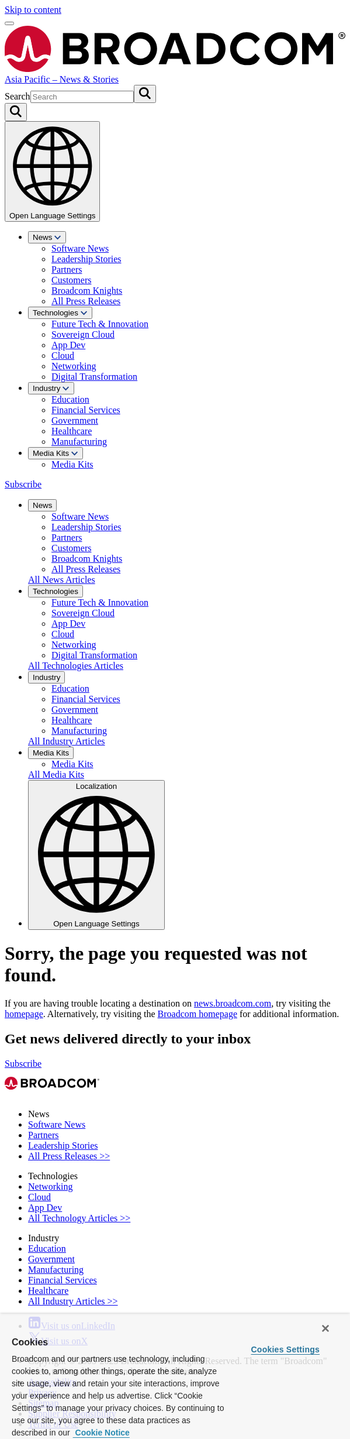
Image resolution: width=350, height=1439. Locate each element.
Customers (71, 280)
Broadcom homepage (197, 1014)
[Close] (325, 1328)
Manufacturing (79, 442)
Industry (51, 388)
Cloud (62, 355)
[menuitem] (186, 269)
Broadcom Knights (86, 291)
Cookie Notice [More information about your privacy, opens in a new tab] (101, 1432)
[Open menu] (9, 23)
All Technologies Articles (75, 666)
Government (74, 420)
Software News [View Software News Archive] (56, 1124)
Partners (66, 269)
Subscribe (23, 484)
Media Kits (55, 453)
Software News (80, 248)
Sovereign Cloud (83, 334)
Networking (73, 366)
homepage (24, 1014)
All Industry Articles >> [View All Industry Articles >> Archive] (73, 1301)
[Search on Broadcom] (16, 112)
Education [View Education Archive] (47, 1248)
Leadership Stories (86, 259)
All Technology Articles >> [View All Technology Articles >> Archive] (79, 1218)
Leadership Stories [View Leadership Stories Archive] (63, 1145)
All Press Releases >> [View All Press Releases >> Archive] (69, 1156)
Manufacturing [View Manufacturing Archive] (56, 1270)
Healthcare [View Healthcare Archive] (48, 1291)
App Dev (68, 345)
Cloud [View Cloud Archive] (39, 1197)
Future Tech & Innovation (99, 324)
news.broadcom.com (232, 1003)
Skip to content (33, 10)
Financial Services (85, 410)
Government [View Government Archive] (51, 1259)
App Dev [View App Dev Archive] (45, 1208)
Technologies (60, 312)
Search (17, 96)
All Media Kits (56, 774)
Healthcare (71, 431)
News (47, 237)
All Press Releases (85, 301)
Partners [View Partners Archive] (43, 1135)
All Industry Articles (66, 741)
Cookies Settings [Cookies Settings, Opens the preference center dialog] (285, 1349)
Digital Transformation (94, 377)
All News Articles (61, 580)
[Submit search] (145, 94)
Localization (96, 855)
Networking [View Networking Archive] (50, 1186)
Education (70, 399)
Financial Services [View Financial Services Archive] (62, 1280)
